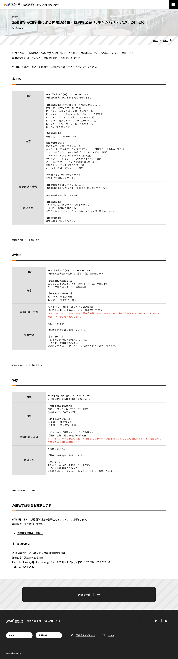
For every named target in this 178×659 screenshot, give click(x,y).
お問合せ (43, 635)
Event (155, 40)
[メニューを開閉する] (173, 4)
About (12, 635)
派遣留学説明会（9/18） (30, 533)
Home (165, 40)
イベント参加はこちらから (64, 468)
